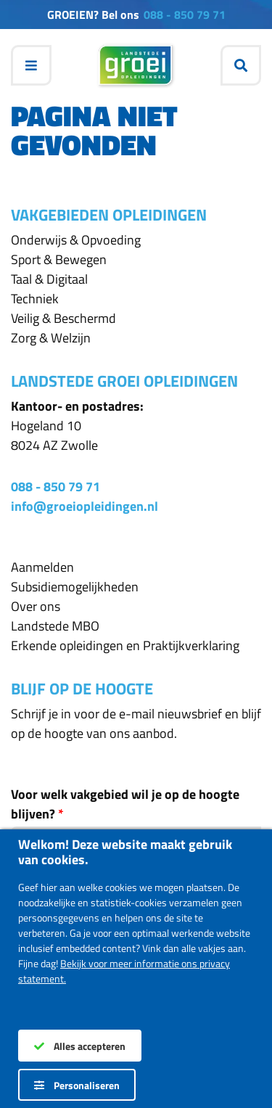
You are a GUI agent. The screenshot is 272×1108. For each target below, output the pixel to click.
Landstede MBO (55, 626)
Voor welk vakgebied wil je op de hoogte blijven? (125, 804)
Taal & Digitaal (49, 279)
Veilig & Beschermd (63, 318)
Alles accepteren (79, 1046)
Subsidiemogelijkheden (75, 586)
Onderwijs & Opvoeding (76, 240)
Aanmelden (42, 567)
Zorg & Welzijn (51, 338)
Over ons (35, 606)
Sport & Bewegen (59, 259)
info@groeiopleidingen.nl (84, 506)
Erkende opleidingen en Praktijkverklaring (125, 645)
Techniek (35, 298)
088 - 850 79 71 (185, 14)
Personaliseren (77, 1085)
